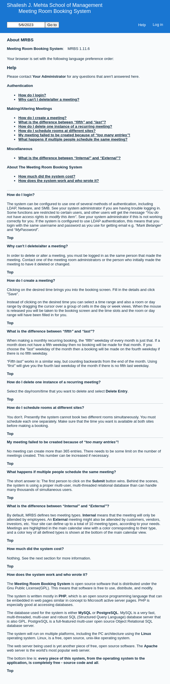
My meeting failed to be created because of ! (74, 135)
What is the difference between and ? (62, 122)
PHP (63, 596)
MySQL (84, 613)
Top (10, 238)
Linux (146, 633)
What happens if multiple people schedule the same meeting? (73, 139)
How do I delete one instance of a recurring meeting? (65, 126)
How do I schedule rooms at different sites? (56, 131)
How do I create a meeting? (42, 118)
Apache (150, 646)
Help (142, 25)
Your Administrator (49, 76)
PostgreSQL (107, 613)
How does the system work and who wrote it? (58, 180)
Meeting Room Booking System (55, 11)
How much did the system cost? (46, 176)
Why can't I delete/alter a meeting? (48, 99)
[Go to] (26, 25)
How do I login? (32, 95)
